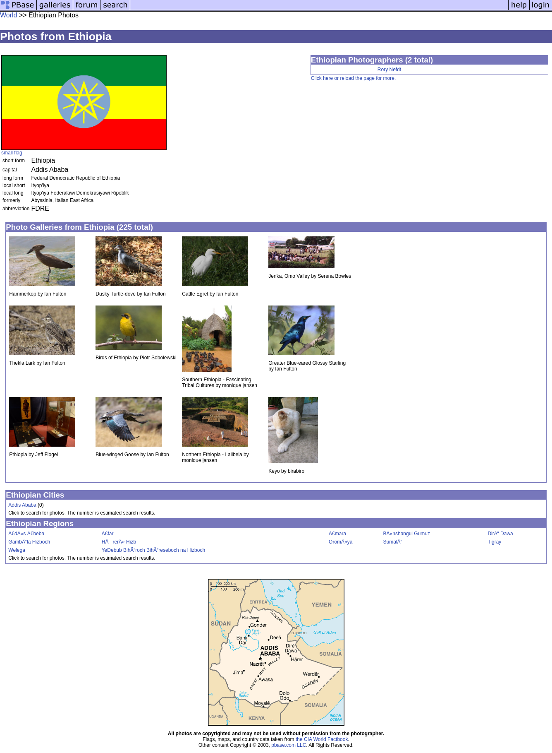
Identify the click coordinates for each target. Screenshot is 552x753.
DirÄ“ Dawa (500, 533)
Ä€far (108, 533)
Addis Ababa (22, 505)
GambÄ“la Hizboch (29, 542)
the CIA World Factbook (322, 739)
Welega (16, 550)
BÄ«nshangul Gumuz (406, 533)
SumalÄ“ (392, 542)
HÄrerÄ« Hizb (119, 542)
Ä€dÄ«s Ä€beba (26, 533)
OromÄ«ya (340, 542)
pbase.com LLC (288, 745)
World (8, 15)
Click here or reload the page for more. (353, 78)
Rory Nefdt (389, 69)
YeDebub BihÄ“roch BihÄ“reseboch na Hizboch (153, 550)
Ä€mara (337, 533)
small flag (11, 153)
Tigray (494, 542)
